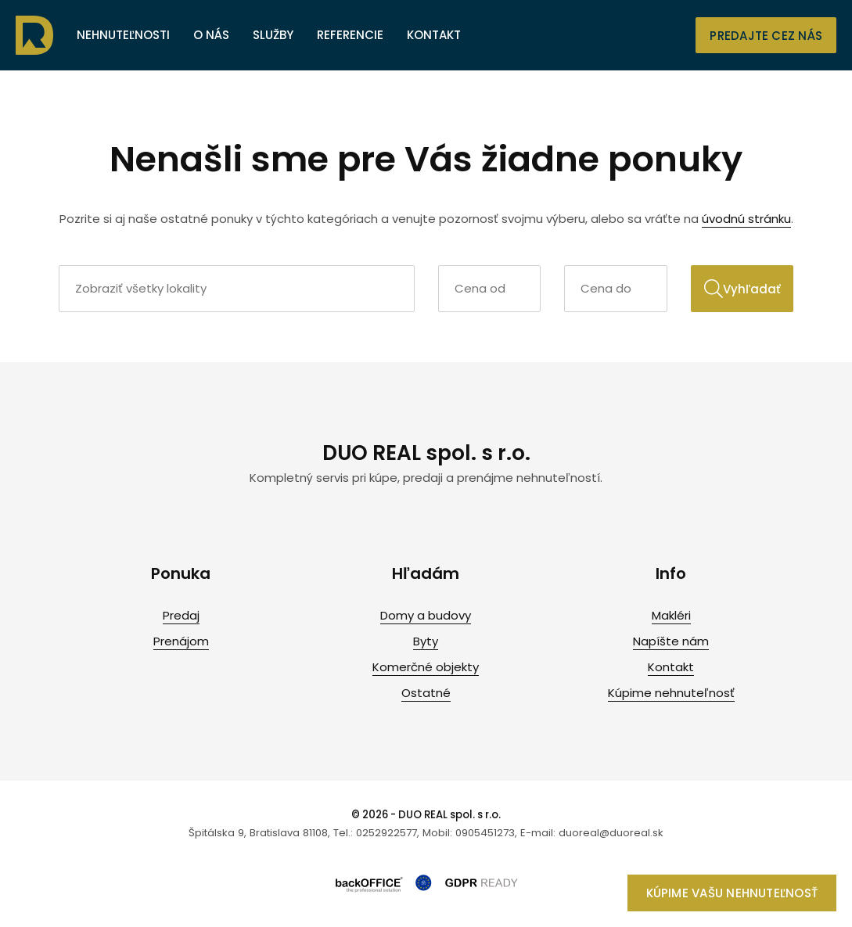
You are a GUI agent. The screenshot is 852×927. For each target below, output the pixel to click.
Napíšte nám (671, 641)
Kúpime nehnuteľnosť (671, 692)
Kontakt (434, 35)
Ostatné (426, 692)
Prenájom (181, 641)
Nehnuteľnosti (123, 35)
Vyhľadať (742, 288)
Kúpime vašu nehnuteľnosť (732, 893)
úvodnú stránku (746, 218)
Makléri (671, 615)
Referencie (350, 35)
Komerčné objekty (425, 667)
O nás (211, 35)
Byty (425, 641)
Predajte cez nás (766, 35)
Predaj (181, 615)
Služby (273, 35)
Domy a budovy (425, 615)
